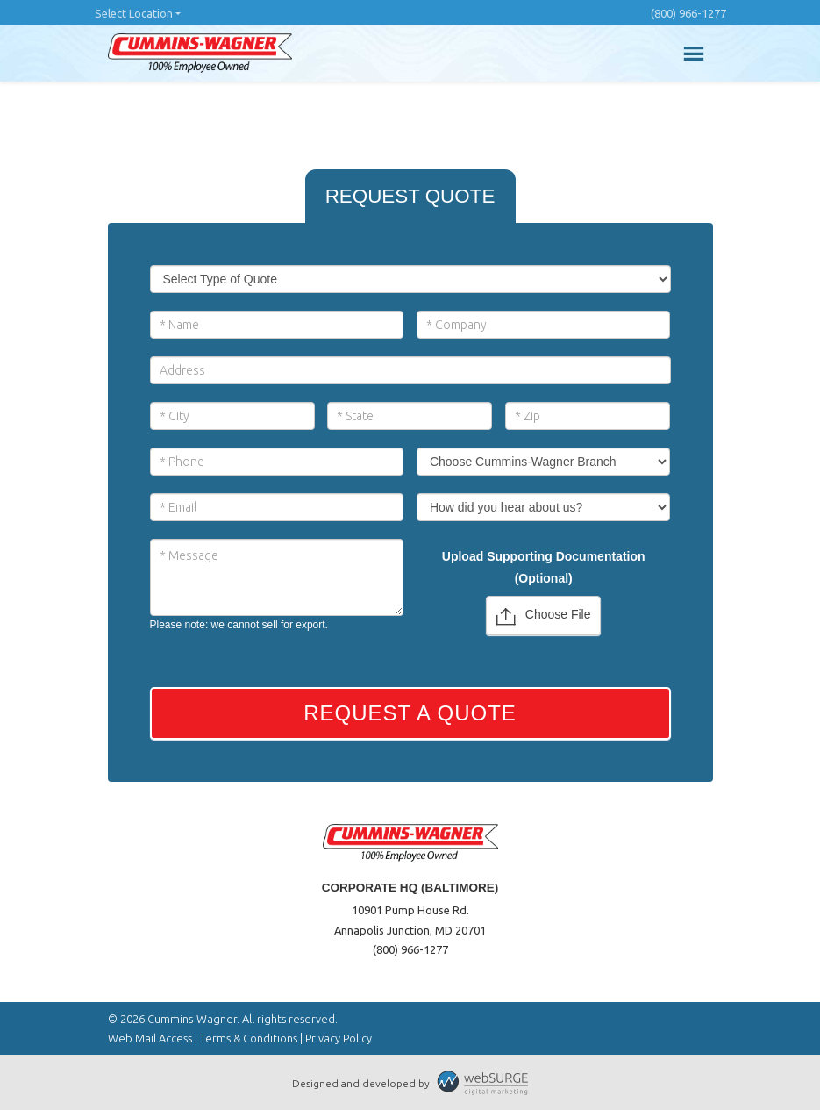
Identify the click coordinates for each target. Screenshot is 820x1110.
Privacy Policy (338, 1038)
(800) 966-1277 (688, 13)
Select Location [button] (134, 13)
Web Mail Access (150, 1038)
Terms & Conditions (248, 1038)
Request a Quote (410, 713)
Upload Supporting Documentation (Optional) (543, 567)
